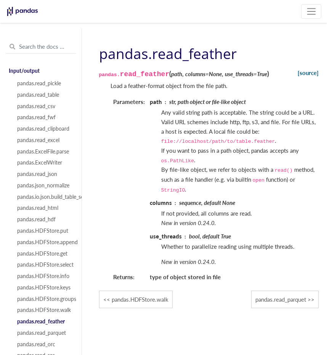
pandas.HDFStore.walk (44, 310)
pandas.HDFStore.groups (45, 299)
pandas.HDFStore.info (43, 276)
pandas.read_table (38, 95)
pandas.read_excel (38, 140)
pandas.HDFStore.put (42, 231)
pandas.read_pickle (39, 83)
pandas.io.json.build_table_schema (45, 197)
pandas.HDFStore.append (45, 242)
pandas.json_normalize (43, 185)
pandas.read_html (37, 208)
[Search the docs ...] (41, 47)
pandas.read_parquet (41, 333)
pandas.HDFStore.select (45, 265)
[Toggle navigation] (311, 11)
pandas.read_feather (41, 321)
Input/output (24, 71)
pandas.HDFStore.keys (44, 288)
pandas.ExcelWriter (39, 163)
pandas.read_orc (36, 344)
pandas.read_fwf (36, 117)
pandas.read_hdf (36, 219)
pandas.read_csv (36, 106)
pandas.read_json (37, 174)
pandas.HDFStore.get (42, 254)
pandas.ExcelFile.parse (43, 152)
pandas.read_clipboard (43, 129)
